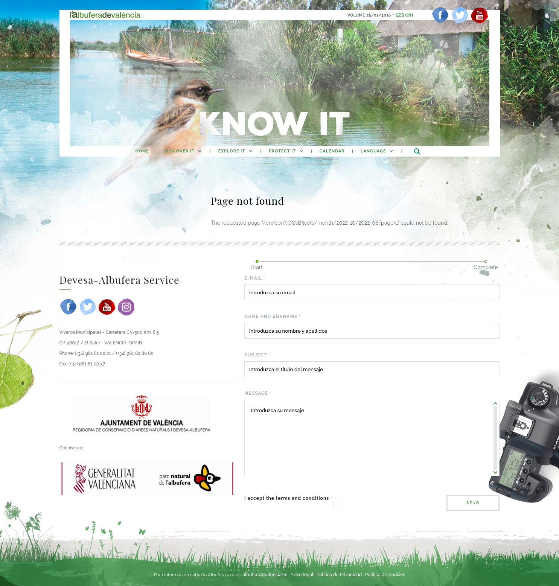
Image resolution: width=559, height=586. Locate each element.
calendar (332, 151)
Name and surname (272, 316)
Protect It (282, 151)
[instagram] (126, 307)
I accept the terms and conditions (288, 498)
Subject (257, 355)
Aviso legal (301, 574)
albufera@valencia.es (264, 574)
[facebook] (440, 15)
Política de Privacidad (339, 574)
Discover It (180, 151)
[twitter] (460, 15)
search (417, 151)
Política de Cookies (385, 574)
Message (257, 393)
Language (373, 151)
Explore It (231, 151)
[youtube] (480, 15)
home (142, 151)
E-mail (254, 278)
